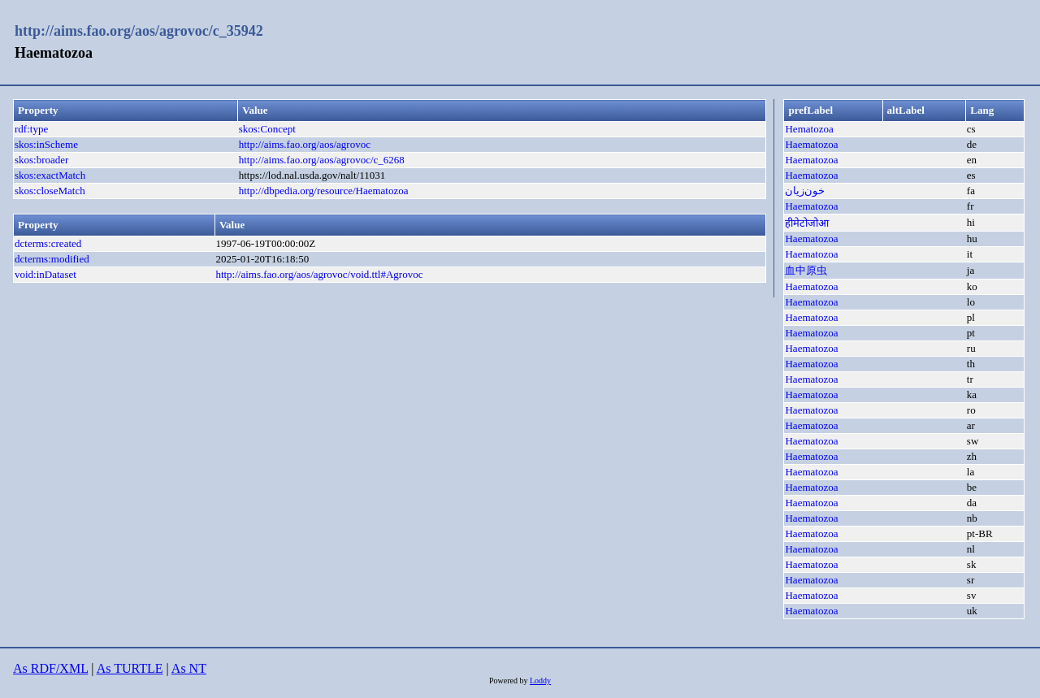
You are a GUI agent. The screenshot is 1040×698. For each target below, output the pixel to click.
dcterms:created (48, 243)
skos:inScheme (46, 144)
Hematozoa (809, 129)
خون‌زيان (805, 190)
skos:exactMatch (50, 175)
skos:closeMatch (50, 190)
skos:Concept (267, 129)
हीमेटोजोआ (807, 223)
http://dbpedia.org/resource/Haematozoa (324, 190)
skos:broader (41, 160)
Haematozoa (811, 144)
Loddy (540, 680)
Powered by (509, 680)
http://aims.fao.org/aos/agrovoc (304, 144)
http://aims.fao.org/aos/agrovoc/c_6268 (322, 160)
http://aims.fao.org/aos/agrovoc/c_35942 (139, 31)
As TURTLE (130, 668)
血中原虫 (806, 270)
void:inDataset (45, 274)
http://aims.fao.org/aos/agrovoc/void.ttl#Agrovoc (318, 274)
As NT (188, 668)
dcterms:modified (52, 259)
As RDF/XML (50, 668)
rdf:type (31, 129)
